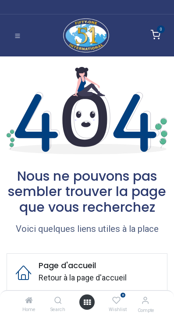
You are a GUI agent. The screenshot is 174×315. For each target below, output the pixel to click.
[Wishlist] (116, 300)
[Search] (58, 300)
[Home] (29, 300)
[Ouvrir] (87, 302)
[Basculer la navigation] (17, 35)
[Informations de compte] (145, 300)
